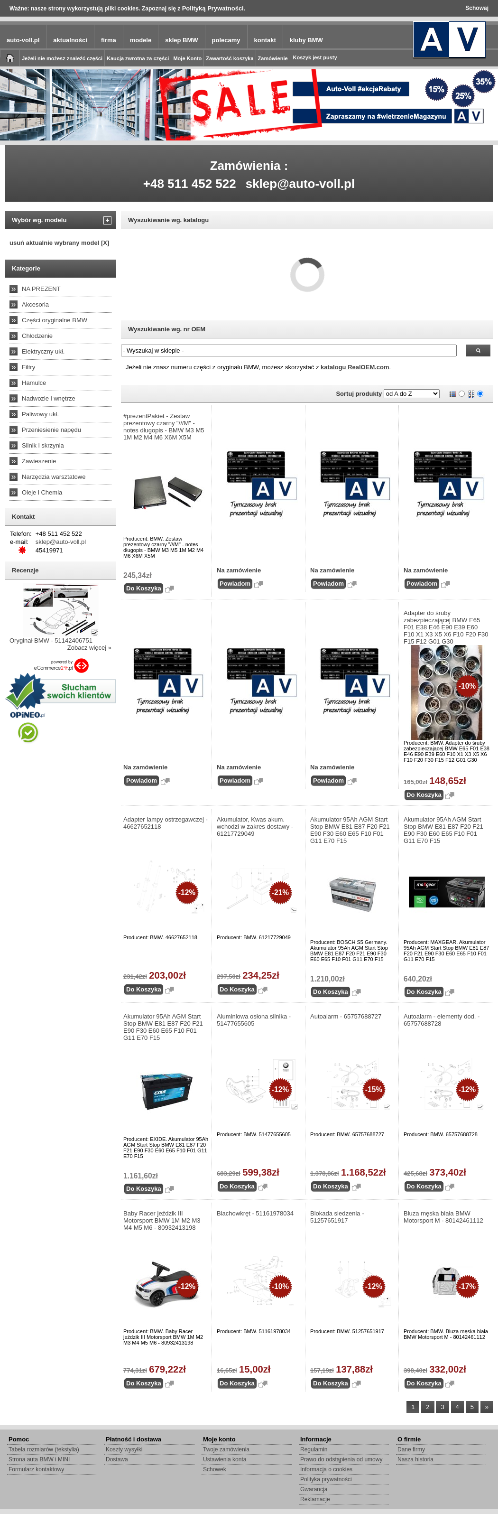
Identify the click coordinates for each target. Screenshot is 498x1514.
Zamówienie (273, 58)
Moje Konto (187, 58)
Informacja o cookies (326, 1469)
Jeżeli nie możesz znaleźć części (62, 58)
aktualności (70, 40)
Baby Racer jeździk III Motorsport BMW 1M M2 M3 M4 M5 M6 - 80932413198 (162, 1220)
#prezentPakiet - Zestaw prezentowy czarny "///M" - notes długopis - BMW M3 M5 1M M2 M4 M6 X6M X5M (163, 426)
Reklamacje (315, 1499)
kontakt (265, 40)
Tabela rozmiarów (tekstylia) (44, 1449)
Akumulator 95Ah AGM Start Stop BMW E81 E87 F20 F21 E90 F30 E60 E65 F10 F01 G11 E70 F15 (350, 830)
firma (108, 40)
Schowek (214, 1469)
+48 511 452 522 (189, 184)
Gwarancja (313, 1489)
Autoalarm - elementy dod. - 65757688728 (442, 1020)
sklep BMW (181, 40)
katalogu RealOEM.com (355, 367)
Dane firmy (411, 1449)
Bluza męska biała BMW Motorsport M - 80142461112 (443, 1217)
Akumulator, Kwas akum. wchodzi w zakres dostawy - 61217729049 (255, 826)
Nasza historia (415, 1459)
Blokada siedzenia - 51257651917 (337, 1217)
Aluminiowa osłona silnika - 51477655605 (254, 1020)
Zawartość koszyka (229, 58)
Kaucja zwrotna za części (138, 58)
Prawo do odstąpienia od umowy (341, 1459)
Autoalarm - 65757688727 (345, 1016)
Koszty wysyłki (124, 1449)
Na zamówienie (239, 570)
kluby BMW (306, 40)
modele (141, 40)
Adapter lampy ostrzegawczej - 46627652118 (165, 823)
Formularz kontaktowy (36, 1469)
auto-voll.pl (23, 40)
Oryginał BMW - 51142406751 (50, 640)
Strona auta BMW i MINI (39, 1459)
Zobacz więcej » (89, 647)
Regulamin (313, 1449)
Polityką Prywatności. (214, 8)
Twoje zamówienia (226, 1449)
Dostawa (117, 1459)
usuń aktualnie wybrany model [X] (59, 242)
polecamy (226, 40)
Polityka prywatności (326, 1479)
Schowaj (477, 8)
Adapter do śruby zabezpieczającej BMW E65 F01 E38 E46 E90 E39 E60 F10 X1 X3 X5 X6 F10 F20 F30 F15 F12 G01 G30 (446, 627)
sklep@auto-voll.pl (300, 184)
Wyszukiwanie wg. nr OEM (166, 329)
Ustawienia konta (224, 1459)
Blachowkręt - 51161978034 (255, 1213)
